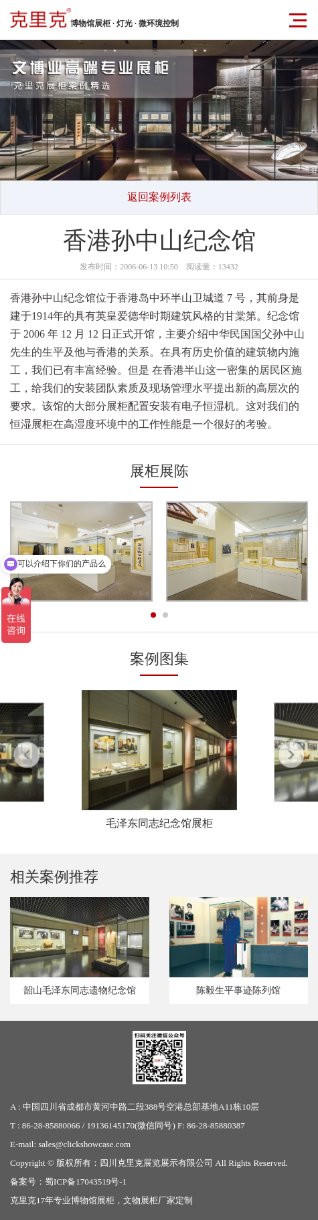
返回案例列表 (159, 197)
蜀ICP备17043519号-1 (86, 1182)
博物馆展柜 (92, 1200)
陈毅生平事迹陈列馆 (238, 990)
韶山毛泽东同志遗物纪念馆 (79, 990)
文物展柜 (140, 1200)
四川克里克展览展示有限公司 (156, 1163)
